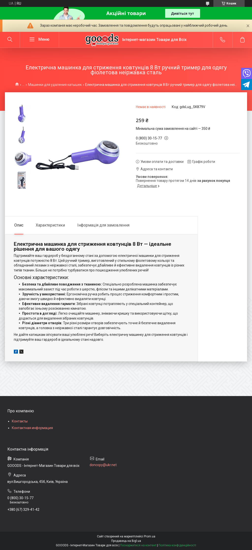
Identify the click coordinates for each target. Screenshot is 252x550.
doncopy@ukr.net (103, 465)
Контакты (20, 421)
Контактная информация (32, 428)
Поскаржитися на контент (138, 545)
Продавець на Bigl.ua (126, 541)
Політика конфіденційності (177, 545)
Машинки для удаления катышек (55, 85)
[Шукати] (10, 40)
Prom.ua (149, 536)
